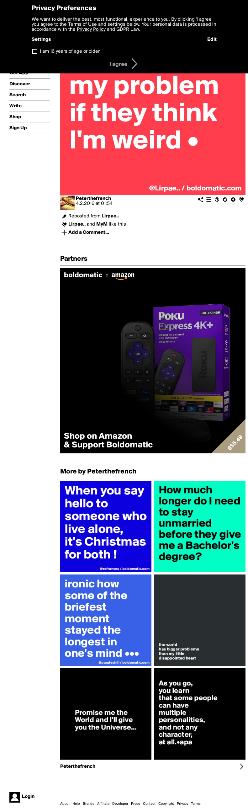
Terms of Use (82, 24)
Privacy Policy (91, 29)
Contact (149, 804)
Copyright (166, 804)
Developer (120, 804)
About (65, 804)
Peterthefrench (93, 198)
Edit (212, 39)
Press (135, 804)
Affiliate (103, 804)
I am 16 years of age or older (70, 51)
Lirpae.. (110, 216)
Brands (88, 804)
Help (76, 804)
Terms (196, 804)
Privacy (182, 804)
